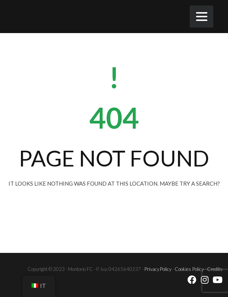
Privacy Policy (158, 269)
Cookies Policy (189, 269)
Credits (214, 269)
